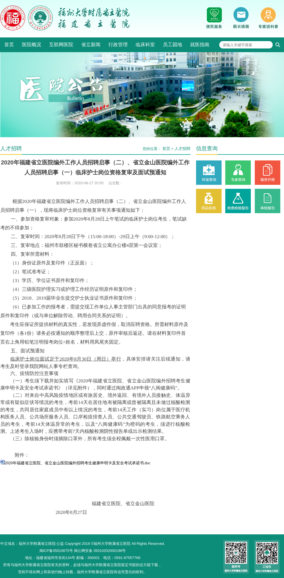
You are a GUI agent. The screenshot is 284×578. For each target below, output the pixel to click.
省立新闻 (90, 44)
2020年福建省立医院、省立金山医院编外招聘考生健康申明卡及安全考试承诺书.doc (78, 463)
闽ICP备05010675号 (56, 551)
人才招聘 (182, 148)
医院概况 (31, 44)
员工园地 (172, 44)
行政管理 (118, 44)
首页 (9, 44)
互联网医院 (61, 44)
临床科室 (145, 44)
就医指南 (199, 44)
